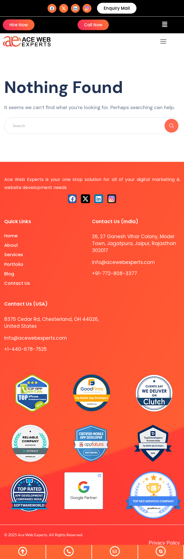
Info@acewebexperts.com (123, 262)
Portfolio (13, 264)
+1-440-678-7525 (25, 349)
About (11, 245)
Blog (9, 274)
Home (11, 236)
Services (13, 254)
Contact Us (17, 283)
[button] (165, 25)
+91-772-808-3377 (114, 273)
